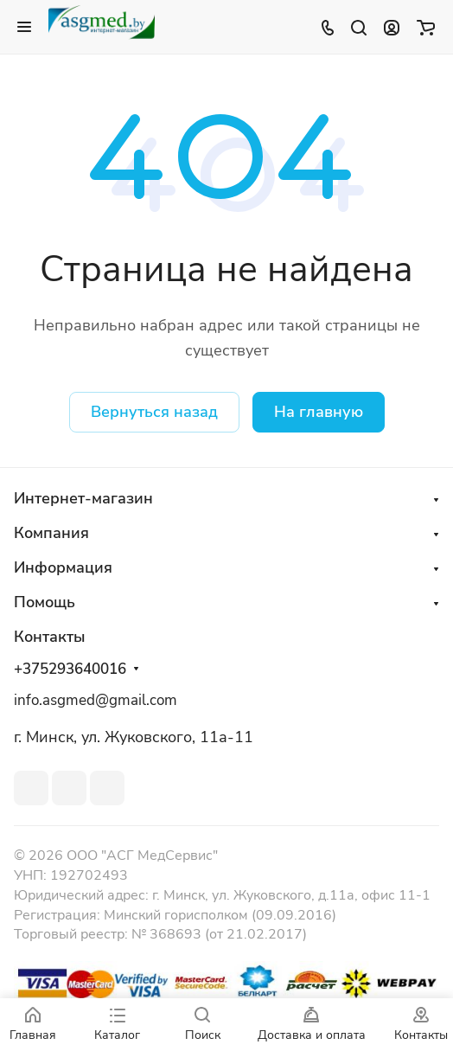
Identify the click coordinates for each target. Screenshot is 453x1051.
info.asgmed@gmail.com (95, 700)
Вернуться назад (154, 411)
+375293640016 (70, 669)
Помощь (44, 602)
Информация (63, 567)
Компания (51, 532)
